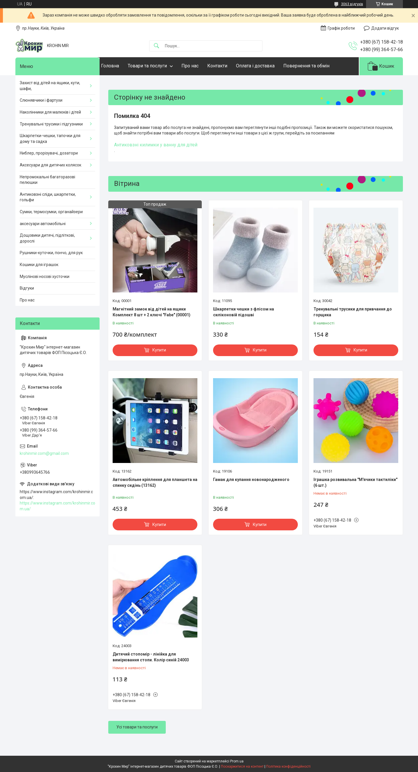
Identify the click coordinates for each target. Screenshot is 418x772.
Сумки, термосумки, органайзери (51, 211)
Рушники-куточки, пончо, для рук (51, 252)
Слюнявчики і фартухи (41, 100)
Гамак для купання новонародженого (251, 479)
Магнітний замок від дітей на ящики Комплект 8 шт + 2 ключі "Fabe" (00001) (151, 312)
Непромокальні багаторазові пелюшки (47, 180)
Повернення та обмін (318, 66)
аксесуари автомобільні (43, 223)
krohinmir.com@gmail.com (44, 453)
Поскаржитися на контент (242, 766)
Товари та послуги (159, 66)
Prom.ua (237, 761)
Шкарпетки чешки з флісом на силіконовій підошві (243, 312)
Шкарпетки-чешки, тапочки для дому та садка (50, 138)
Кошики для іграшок (39, 264)
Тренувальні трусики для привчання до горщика (353, 312)
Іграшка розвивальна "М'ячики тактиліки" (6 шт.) (355, 482)
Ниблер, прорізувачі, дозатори (49, 153)
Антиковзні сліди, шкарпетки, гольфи (48, 197)
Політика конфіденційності (288, 766)
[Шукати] (156, 46)
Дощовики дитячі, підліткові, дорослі (47, 238)
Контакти (229, 66)
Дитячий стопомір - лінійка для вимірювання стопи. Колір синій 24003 (151, 657)
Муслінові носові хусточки (44, 276)
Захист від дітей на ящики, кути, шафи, (50, 85)
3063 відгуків (352, 4)
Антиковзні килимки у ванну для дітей (155, 145)
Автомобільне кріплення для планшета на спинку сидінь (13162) (155, 482)
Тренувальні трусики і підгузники (51, 124)
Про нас (201, 66)
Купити (159, 350)
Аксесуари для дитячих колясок (50, 165)
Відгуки (27, 288)
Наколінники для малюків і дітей (50, 112)
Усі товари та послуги (137, 727)
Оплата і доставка (267, 66)
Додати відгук (385, 28)
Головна (122, 66)
